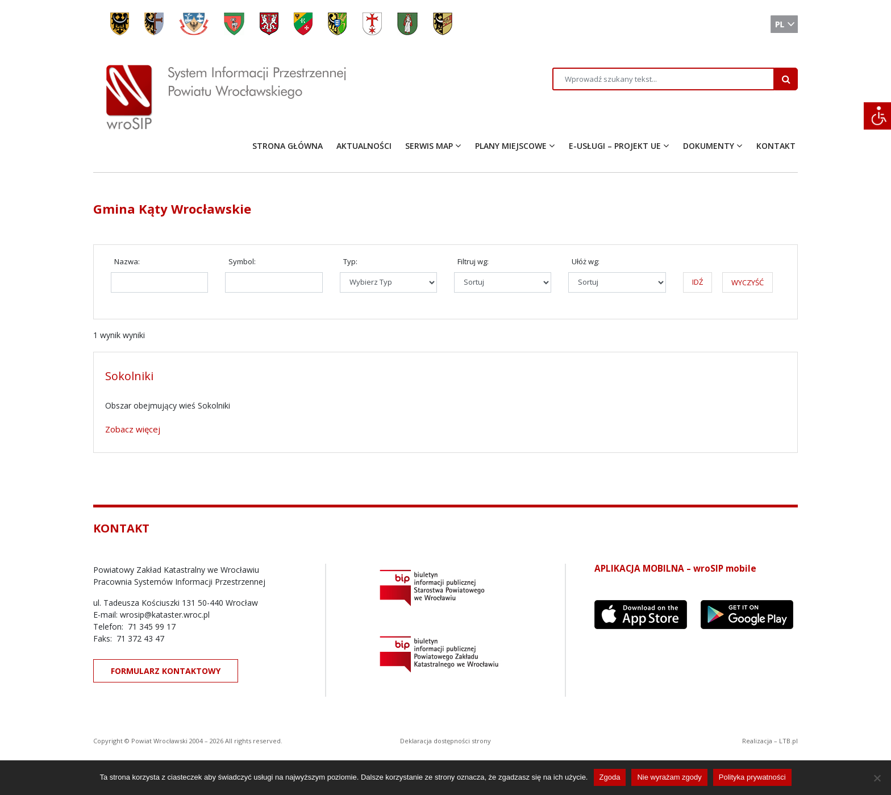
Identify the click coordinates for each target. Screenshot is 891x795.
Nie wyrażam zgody (669, 777)
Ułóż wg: (585, 261)
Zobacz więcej (132, 429)
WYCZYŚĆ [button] (747, 282)
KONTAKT (776, 145)
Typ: (350, 261)
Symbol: (242, 261)
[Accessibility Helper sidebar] (877, 116)
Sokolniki (129, 376)
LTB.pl (788, 740)
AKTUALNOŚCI (364, 145)
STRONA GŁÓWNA (287, 145)
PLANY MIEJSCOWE (511, 145)
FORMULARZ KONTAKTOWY (165, 670)
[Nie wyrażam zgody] (876, 778)
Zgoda (610, 777)
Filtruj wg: (473, 261)
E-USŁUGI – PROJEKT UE (615, 145)
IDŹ (697, 282)
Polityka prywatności (752, 777)
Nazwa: (127, 261)
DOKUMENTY (708, 145)
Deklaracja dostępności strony (445, 740)
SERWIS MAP (429, 145)
